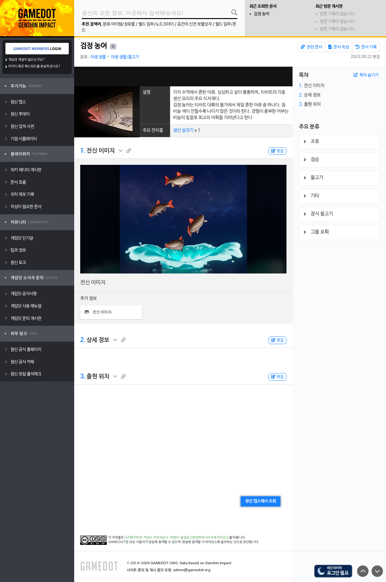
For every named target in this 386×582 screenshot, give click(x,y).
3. (82, 376)
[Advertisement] (183, 76)
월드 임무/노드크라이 (156, 24)
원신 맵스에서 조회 (260, 501)
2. (82, 340)
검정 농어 (261, 14)
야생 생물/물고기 (125, 57)
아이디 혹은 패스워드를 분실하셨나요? (34, 66)
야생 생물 (98, 57)
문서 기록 (366, 47)
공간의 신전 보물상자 (194, 24)
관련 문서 (311, 47)
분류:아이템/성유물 (119, 24)
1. (82, 151)
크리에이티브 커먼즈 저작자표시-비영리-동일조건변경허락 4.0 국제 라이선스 (177, 537)
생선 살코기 (183, 130)
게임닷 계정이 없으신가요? (26, 60)
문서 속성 (338, 47)
